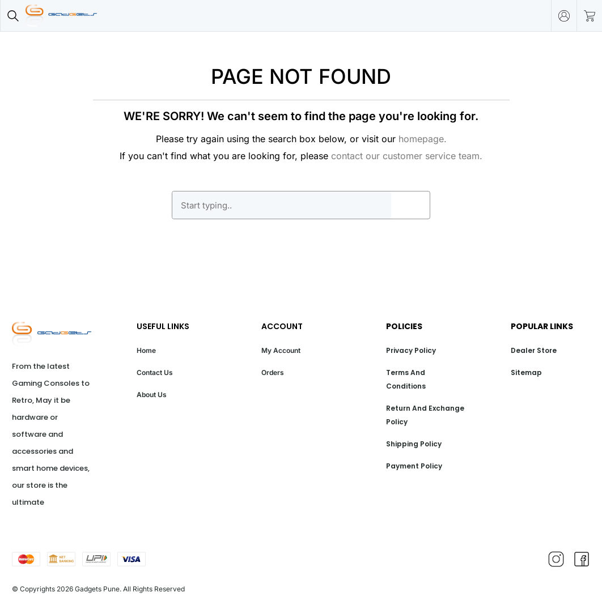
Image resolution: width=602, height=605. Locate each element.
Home (146, 350)
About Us (152, 394)
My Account (280, 350)
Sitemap (526, 372)
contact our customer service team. (406, 155)
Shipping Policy (414, 444)
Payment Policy (414, 466)
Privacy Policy (411, 350)
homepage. (422, 138)
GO (410, 205)
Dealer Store (534, 350)
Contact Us (155, 372)
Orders (272, 372)
